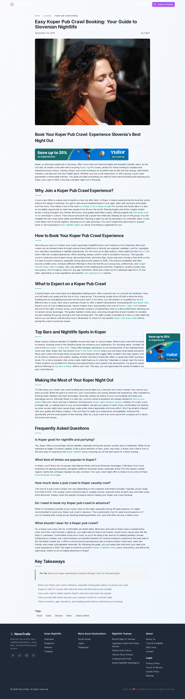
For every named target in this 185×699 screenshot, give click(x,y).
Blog (107, 4)
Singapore (49, 643)
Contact (150, 651)
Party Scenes (95, 4)
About (116, 4)
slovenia (47, 16)
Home (37, 16)
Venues (67, 4)
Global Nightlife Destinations (125, 663)
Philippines (83, 647)
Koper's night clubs (128, 305)
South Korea (84, 639)
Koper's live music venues (87, 351)
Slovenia (58, 616)
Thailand (48, 651)
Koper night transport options (107, 402)
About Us (150, 639)
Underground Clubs (121, 658)
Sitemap (150, 675)
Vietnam (48, 647)
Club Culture (80, 4)
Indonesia (49, 639)
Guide (48, 616)
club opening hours (93, 273)
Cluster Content (82, 616)
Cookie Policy (152, 671)
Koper (69, 616)
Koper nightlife (87, 167)
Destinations (54, 4)
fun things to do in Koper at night (96, 206)
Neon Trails (144, 251)
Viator (98, 573)
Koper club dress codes (125, 318)
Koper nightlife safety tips (71, 225)
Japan (81, 643)
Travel (39, 616)
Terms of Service (154, 667)
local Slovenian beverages (48, 475)
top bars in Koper (63, 366)
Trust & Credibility (154, 643)
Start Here (151, 647)
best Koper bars (141, 302)
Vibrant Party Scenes (122, 654)
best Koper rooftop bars (57, 347)
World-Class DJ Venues (123, 639)
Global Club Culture (121, 650)
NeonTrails (20, 4)
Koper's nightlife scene (104, 547)
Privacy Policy (153, 663)
